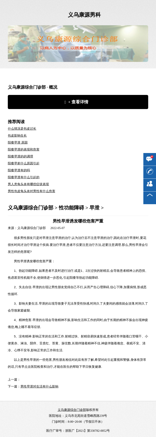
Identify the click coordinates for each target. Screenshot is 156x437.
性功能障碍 (71, 208)
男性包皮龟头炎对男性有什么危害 (31, 191)
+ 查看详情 (78, 102)
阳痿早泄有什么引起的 (23, 177)
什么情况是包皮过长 (22, 128)
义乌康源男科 (84, 15)
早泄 (94, 208)
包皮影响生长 (17, 135)
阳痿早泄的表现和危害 (23, 149)
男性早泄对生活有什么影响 (39, 386)
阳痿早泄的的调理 (20, 156)
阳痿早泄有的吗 (19, 170)
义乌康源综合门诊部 (30, 208)
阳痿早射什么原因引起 (23, 163)
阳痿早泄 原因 (18, 142)
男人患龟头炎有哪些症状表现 (28, 184)
